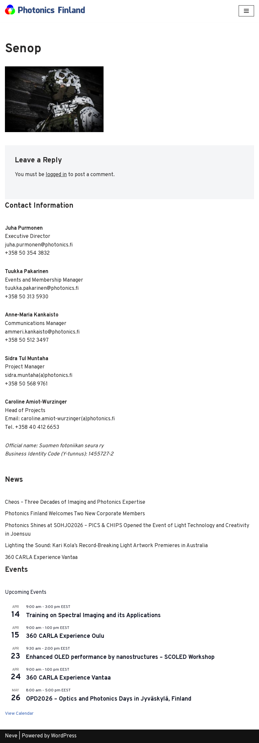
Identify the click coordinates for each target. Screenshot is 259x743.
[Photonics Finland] (45, 11)
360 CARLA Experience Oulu (65, 636)
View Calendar (19, 713)
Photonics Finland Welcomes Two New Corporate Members (75, 514)
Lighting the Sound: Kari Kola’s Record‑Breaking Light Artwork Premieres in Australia (106, 546)
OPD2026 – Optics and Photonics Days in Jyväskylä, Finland (108, 699)
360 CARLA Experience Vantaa (41, 557)
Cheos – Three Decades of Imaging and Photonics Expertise (75, 502)
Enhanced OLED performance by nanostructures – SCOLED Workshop (120, 657)
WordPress (64, 736)
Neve (11, 736)
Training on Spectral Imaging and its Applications (93, 615)
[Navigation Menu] (246, 10)
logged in (56, 175)
